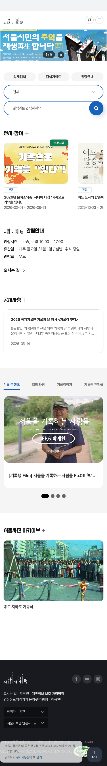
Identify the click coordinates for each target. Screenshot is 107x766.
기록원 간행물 (93, 385)
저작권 (24, 694)
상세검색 (19, 77)
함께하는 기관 (16, 712)
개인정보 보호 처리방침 (48, 694)
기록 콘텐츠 (12, 385)
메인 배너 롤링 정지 (61, 54)
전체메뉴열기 (99, 20)
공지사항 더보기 (24, 300)
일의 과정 (38, 385)
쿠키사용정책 (24, 757)
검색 (96, 108)
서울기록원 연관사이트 (21, 723)
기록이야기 (64, 385)
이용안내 (57, 699)
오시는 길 (12, 270)
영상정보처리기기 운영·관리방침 (26, 699)
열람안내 (87, 77)
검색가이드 (53, 77)
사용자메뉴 (90, 20)
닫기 (39, 757)
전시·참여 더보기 (26, 133)
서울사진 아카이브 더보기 (43, 530)
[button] (45, 496)
